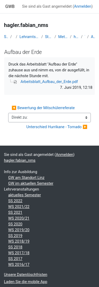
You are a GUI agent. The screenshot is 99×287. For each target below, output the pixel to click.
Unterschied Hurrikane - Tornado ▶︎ (56, 126)
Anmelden (82, 6)
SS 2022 (15, 200)
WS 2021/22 (19, 206)
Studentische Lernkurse (48, 36)
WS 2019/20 (19, 230)
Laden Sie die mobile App (25, 281)
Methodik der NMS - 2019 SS (63, 36)
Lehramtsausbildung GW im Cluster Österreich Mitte (29, 36)
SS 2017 (15, 258)
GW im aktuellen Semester (30, 183)
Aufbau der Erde (93, 36)
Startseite (6, 36)
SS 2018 (15, 247)
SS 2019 (15, 235)
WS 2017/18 (19, 253)
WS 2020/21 (19, 218)
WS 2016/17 (19, 264)
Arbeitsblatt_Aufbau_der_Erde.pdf (49, 81)
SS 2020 (15, 224)
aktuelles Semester (24, 195)
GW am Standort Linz (26, 177)
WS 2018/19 (19, 241)
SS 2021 (15, 212)
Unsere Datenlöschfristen (25, 274)
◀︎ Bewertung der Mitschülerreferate (43, 107)
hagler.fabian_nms (76, 36)
